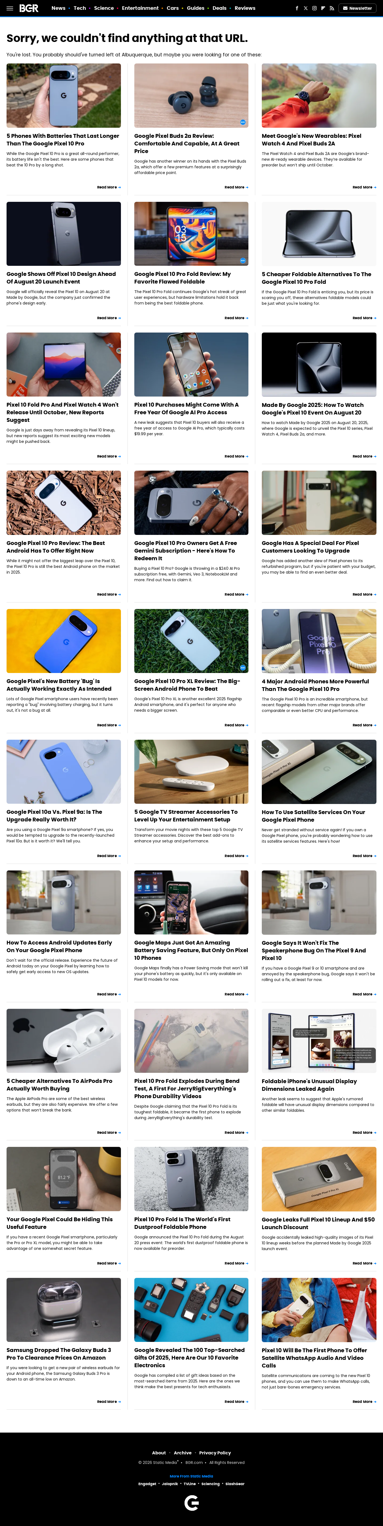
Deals (220, 8)
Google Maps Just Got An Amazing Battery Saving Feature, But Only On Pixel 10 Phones (191, 950)
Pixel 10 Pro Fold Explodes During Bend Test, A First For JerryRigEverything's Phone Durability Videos (187, 1088)
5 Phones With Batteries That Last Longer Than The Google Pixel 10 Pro (63, 139)
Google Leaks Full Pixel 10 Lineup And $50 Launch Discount (318, 1223)
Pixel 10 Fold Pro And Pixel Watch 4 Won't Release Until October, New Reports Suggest (62, 412)
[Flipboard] (323, 8)
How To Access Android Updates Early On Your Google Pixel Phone (59, 946)
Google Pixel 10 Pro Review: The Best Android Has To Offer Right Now (56, 547)
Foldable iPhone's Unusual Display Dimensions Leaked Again (309, 1085)
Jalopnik (170, 1484)
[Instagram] (314, 8)
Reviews (245, 8)
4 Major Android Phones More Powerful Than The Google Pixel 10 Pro (315, 685)
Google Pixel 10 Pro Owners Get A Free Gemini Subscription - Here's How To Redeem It (185, 551)
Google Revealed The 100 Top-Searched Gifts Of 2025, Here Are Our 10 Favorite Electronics (189, 1358)
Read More (107, 187)
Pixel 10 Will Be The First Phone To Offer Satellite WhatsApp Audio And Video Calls (314, 1358)
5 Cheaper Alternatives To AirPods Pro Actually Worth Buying (59, 1084)
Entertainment (140, 8)
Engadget (147, 1484)
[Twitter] (306, 8)
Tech (80, 8)
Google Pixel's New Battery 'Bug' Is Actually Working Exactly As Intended (59, 685)
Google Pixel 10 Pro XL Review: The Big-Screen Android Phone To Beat (187, 685)
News (59, 8)
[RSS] (332, 8)
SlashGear (235, 1484)
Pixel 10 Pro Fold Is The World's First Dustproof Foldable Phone (182, 1223)
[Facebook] (297, 8)
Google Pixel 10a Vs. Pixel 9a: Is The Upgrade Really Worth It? (54, 815)
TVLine (190, 1484)
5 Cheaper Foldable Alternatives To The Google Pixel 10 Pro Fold (316, 278)
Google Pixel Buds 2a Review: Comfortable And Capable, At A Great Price (186, 143)
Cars (173, 8)
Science (104, 8)
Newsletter (357, 8)
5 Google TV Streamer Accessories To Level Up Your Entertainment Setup (186, 815)
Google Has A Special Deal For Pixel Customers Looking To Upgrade (310, 547)
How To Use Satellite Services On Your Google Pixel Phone (313, 816)
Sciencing (210, 1484)
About (159, 1453)
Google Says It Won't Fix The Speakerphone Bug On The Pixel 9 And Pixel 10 (314, 950)
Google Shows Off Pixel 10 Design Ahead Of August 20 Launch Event (61, 277)
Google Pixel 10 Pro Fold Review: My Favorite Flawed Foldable (182, 277)
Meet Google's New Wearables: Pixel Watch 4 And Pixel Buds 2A (311, 139)
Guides (196, 8)
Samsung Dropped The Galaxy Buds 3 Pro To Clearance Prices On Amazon (59, 1354)
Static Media (165, 1463)
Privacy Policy (215, 1453)
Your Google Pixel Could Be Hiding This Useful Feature (60, 1223)
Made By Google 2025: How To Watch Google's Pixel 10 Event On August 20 (313, 408)
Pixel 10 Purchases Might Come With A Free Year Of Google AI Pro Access (186, 408)
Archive (183, 1453)
